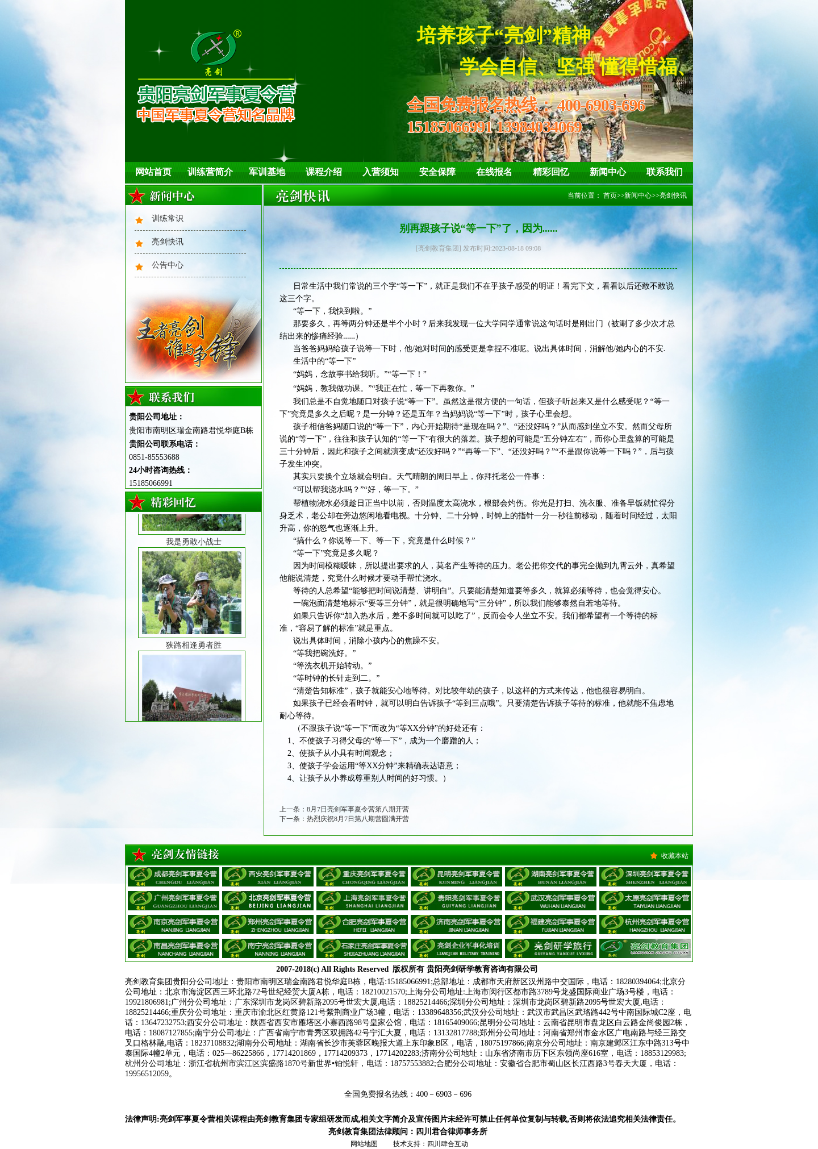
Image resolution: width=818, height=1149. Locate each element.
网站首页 (153, 172)
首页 (610, 195)
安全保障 (437, 172)
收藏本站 (674, 856)
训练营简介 (210, 172)
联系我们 (664, 172)
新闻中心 (608, 172)
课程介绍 (324, 172)
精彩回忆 (551, 172)
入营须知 (380, 172)
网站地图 (364, 1144)
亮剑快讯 (167, 242)
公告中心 (167, 265)
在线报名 (494, 172)
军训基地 (267, 172)
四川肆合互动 (447, 1144)
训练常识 (167, 218)
